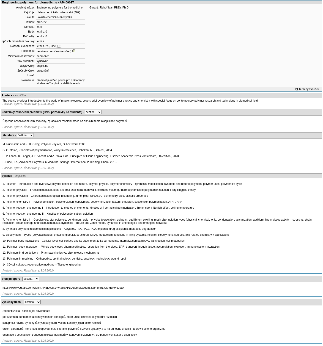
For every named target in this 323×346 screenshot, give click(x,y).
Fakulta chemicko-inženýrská (54, 17)
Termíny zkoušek (309, 89)
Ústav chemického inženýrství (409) (58, 12)
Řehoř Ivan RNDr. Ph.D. (114, 7)
